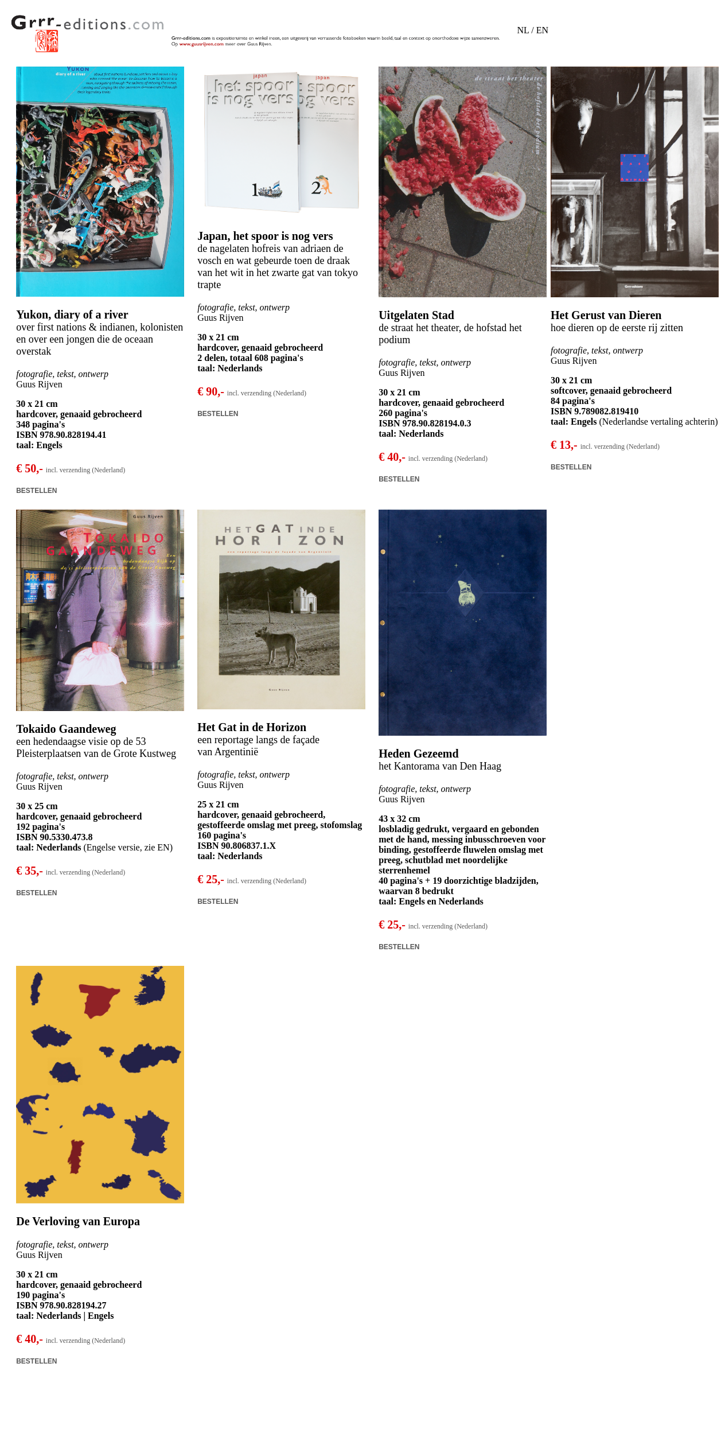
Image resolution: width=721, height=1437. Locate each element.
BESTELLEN (36, 491)
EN (542, 30)
